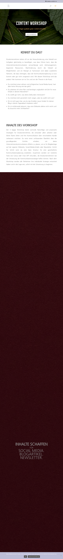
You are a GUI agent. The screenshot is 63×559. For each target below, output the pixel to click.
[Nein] (61, 555)
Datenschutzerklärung (34, 556)
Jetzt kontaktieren (31, 34)
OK (25, 556)
